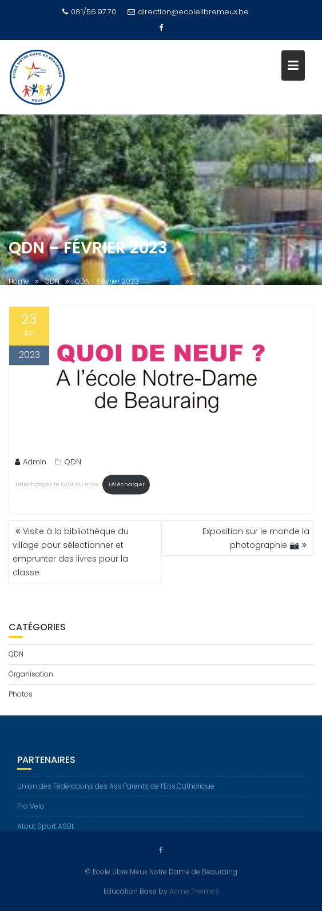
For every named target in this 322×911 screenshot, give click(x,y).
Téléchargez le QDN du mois (56, 485)
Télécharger (126, 485)
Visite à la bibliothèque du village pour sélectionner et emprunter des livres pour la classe (71, 552)
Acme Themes (194, 891)
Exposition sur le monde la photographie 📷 (255, 538)
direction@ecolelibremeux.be (188, 11)
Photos (21, 694)
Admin (30, 463)
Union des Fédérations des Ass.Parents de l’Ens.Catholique (115, 789)
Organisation (31, 674)
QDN (72, 463)
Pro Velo (31, 809)
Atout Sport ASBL (45, 829)
